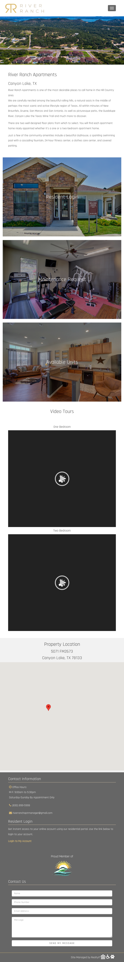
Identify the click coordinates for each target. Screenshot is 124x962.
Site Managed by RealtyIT (85, 957)
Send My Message (62, 943)
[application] (62, 478)
